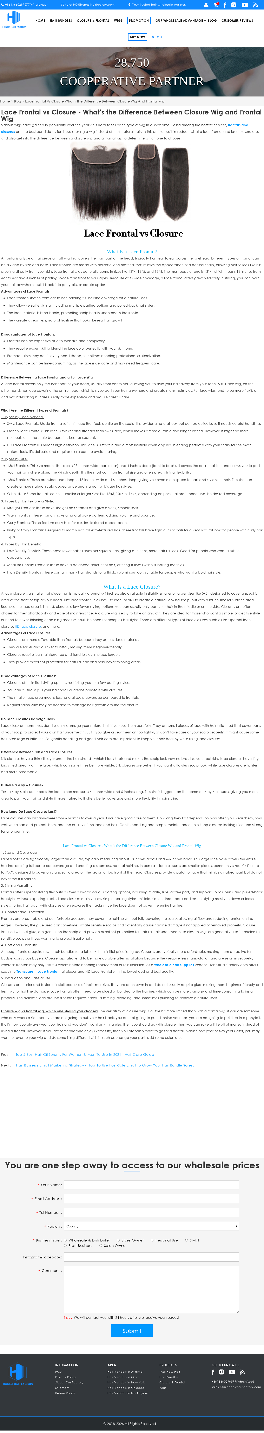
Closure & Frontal (93, 20)
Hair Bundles (61, 20)
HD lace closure (28, 626)
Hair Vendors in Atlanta (125, 1374)
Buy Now (137, 37)
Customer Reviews (237, 20)
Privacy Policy (65, 1379)
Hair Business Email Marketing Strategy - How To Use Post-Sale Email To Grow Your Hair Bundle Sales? (110, 1067)
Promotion (139, 20)
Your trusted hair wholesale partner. (157, 4)
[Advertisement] (125, 1114)
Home (40, 20)
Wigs (118, 20)
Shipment (62, 1390)
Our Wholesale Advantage (179, 20)
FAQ (58, 1374)
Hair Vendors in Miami (123, 1379)
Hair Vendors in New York (126, 1385)
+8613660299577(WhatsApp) (24, 4)
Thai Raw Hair (169, 1374)
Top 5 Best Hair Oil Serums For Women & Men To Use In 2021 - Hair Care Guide (89, 1055)
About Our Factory (69, 1385)
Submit (132, 1333)
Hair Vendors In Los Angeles (127, 1395)
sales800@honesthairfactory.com (88, 4)
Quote (157, 37)
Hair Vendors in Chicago (125, 1390)
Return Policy (65, 1395)
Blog (212, 20)
